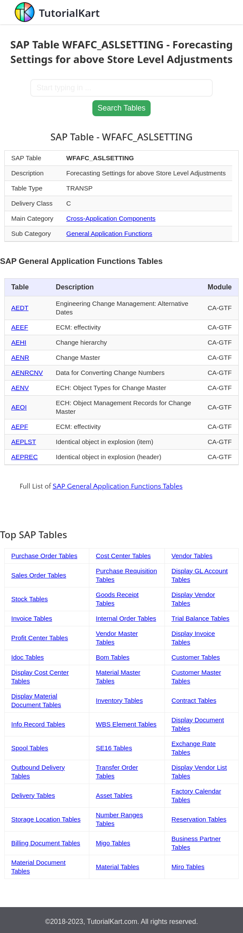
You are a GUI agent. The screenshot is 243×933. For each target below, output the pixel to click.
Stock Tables (29, 599)
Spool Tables (29, 748)
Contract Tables (193, 700)
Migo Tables (113, 843)
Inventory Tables (119, 700)
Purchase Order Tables (44, 555)
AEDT (19, 307)
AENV (20, 387)
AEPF (19, 426)
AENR (20, 357)
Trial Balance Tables (200, 618)
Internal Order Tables (126, 618)
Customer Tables (195, 657)
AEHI (18, 342)
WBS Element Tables (126, 724)
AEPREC (24, 456)
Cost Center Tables (123, 555)
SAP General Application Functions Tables (118, 486)
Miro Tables (187, 866)
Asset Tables (114, 795)
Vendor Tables (191, 555)
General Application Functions (109, 233)
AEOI (19, 407)
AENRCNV (27, 372)
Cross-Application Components (111, 218)
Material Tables (117, 866)
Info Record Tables (38, 724)
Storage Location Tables (46, 819)
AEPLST (23, 441)
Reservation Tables (198, 819)
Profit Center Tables (39, 637)
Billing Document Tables (45, 843)
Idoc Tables (27, 657)
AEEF (19, 327)
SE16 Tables (114, 748)
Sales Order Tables (38, 575)
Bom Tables (112, 657)
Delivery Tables (33, 795)
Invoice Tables (31, 618)
